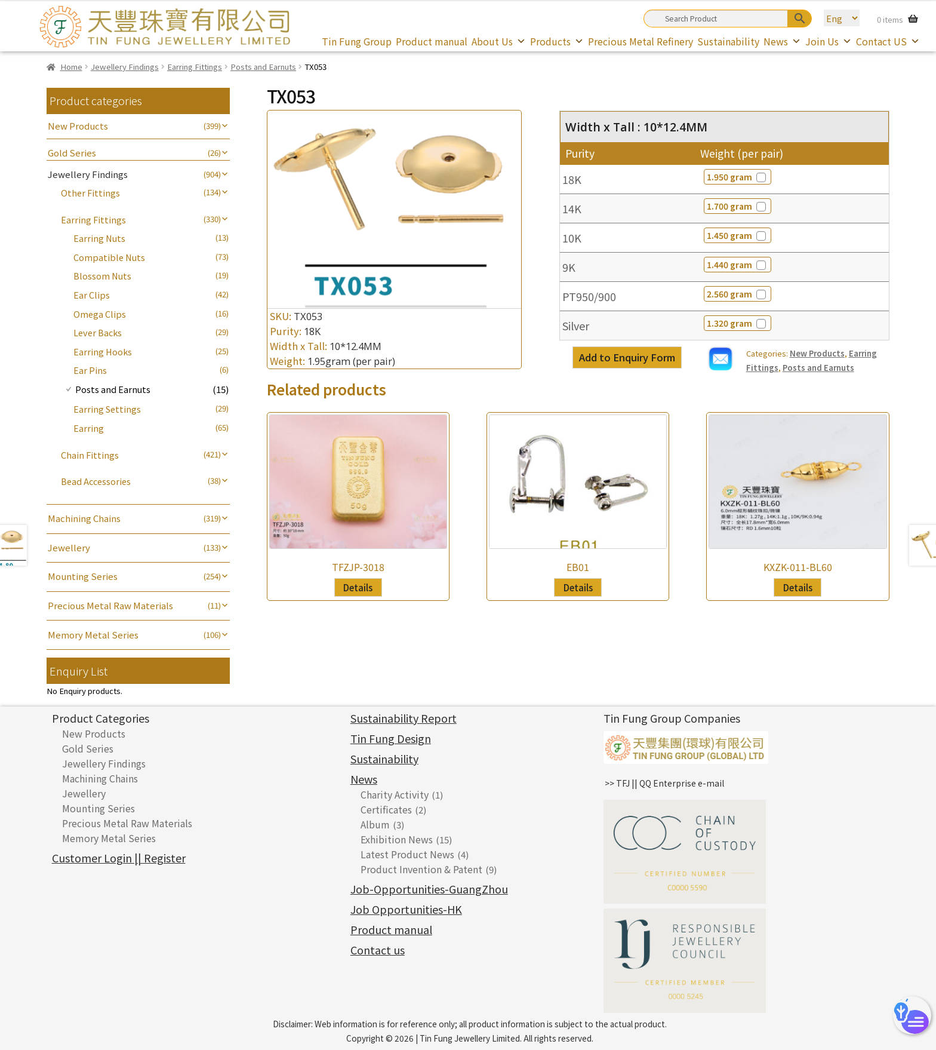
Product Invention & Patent (421, 869)
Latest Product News (407, 854)
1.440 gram (737, 265)
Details (357, 587)
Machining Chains (84, 518)
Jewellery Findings (125, 66)
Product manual (431, 41)
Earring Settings (107, 409)
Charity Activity (395, 794)
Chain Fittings (90, 455)
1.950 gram (737, 177)
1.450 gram (737, 235)
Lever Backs (97, 332)
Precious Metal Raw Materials (110, 605)
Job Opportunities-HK (406, 909)
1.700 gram (737, 206)
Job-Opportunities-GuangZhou (429, 889)
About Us (499, 41)
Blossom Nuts (102, 275)
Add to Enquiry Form (627, 357)
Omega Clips (99, 314)
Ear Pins (90, 370)
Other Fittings (90, 192)
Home (71, 66)
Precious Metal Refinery (640, 41)
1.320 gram (737, 323)
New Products (817, 353)
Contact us (377, 949)
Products (557, 41)
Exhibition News (397, 839)
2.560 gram (737, 294)
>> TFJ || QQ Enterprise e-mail (664, 783)
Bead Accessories (96, 481)
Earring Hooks (102, 351)
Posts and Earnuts (263, 66)
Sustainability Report (403, 718)
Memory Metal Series (93, 634)
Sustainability (728, 41)
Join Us (828, 41)
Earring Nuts (99, 238)
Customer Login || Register (119, 857)
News (782, 41)
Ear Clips (91, 294)
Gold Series (72, 152)
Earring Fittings (194, 66)
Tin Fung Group (357, 41)
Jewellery (69, 547)
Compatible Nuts (109, 257)
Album (375, 824)
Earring (88, 428)
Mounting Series (83, 576)
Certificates (386, 809)
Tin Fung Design (390, 738)
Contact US (888, 41)
